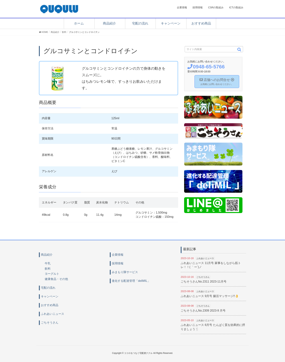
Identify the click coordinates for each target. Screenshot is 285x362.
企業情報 (117, 254)
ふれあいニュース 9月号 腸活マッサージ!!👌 (210, 296)
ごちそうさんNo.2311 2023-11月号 (203, 281)
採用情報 (117, 263)
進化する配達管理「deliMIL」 (131, 280)
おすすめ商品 (201, 23)
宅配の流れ (140, 23)
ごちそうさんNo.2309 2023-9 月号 (203, 310)
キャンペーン (170, 23)
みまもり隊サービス (125, 272)
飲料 (48, 268)
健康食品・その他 (56, 279)
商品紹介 (109, 23)
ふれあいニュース (52, 313)
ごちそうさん (49, 322)
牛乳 (48, 263)
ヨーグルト (52, 273)
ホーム (79, 23)
